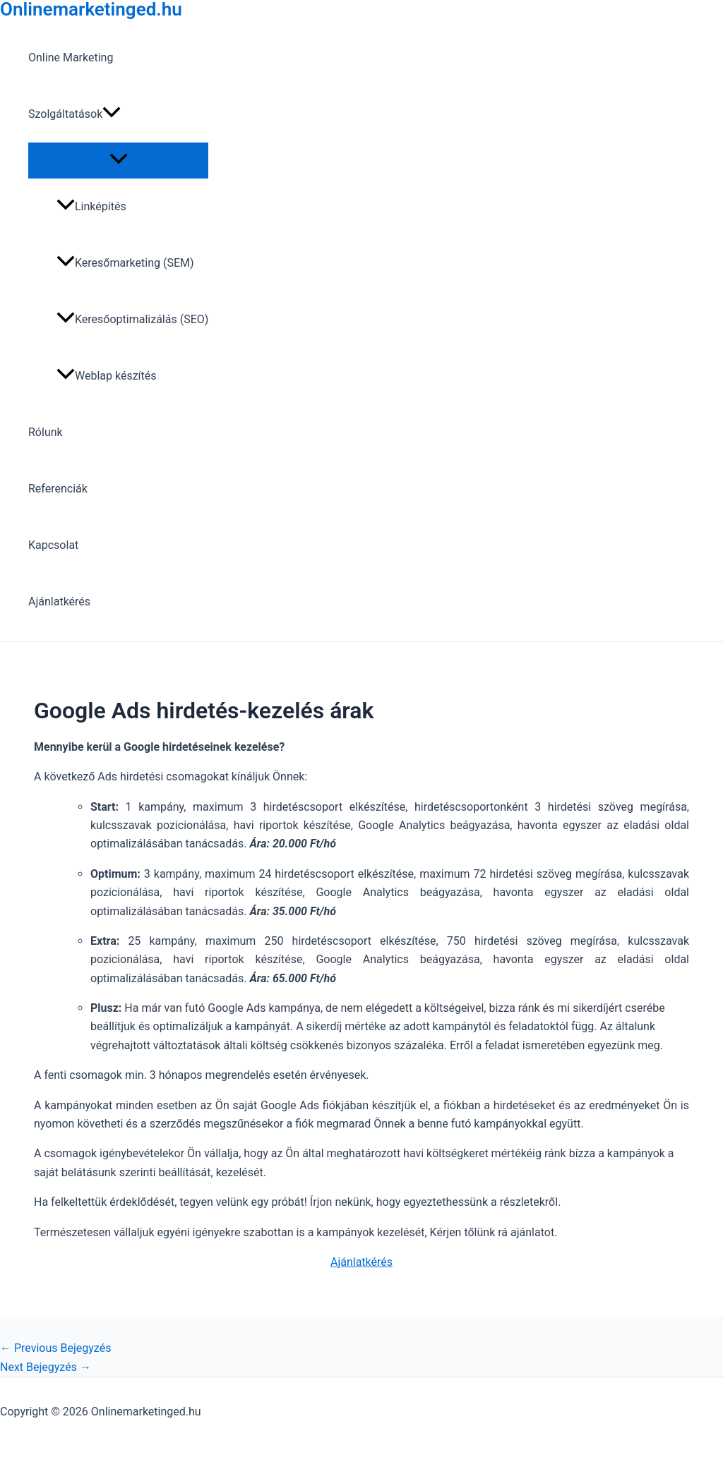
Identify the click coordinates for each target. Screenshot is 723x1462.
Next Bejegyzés (45, 1367)
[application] (111, 114)
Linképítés (91, 206)
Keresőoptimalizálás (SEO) (132, 319)
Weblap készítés (106, 375)
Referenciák (58, 488)
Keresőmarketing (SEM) (125, 263)
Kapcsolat (53, 545)
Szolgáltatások (74, 114)
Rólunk (45, 432)
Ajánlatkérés (59, 601)
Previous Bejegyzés (55, 1348)
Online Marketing (70, 57)
